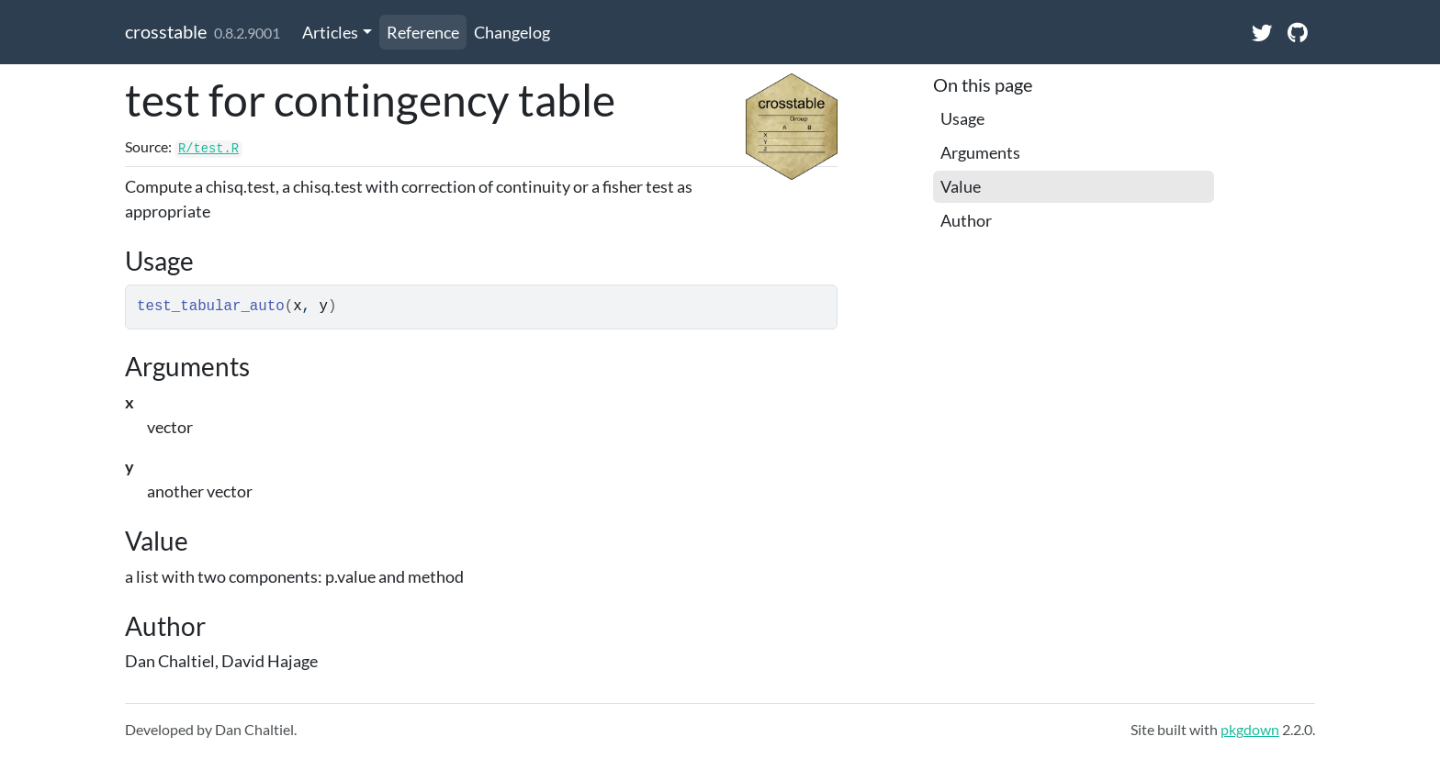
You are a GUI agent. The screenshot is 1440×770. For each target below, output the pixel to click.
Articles (330, 32)
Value (960, 186)
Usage (962, 118)
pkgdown (1250, 729)
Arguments (980, 152)
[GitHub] (1297, 32)
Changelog (512, 32)
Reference (423, 32)
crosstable (166, 31)
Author (966, 220)
